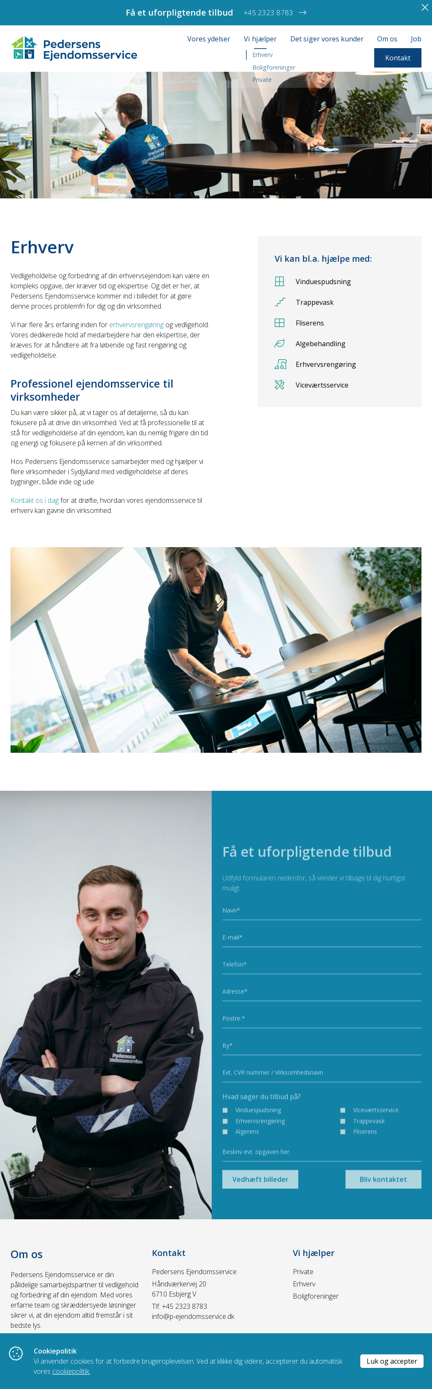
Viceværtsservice (311, 385)
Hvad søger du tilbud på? (261, 1119)
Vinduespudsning (313, 281)
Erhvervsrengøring (315, 364)
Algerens (247, 1155)
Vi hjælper (260, 38)
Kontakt (397, 57)
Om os (387, 38)
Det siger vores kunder (327, 38)
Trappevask (304, 302)
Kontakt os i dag (35, 500)
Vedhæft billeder (260, 1202)
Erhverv (304, 1284)
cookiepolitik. (71, 1371)
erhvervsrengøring (136, 324)
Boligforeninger (316, 1296)
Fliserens (299, 323)
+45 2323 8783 (184, 1306)
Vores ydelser (208, 38)
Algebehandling (310, 343)
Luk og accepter (392, 1361)
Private (303, 1271)
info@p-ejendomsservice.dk (193, 1316)
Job (416, 38)
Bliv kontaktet (383, 1202)
